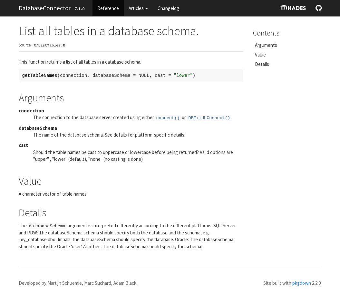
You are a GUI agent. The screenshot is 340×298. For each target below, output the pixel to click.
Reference (108, 8)
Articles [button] (138, 8)
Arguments (266, 45)
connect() (168, 118)
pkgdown (301, 283)
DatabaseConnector (45, 8)
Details (262, 64)
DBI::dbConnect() (209, 118)
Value (260, 55)
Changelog (168, 8)
